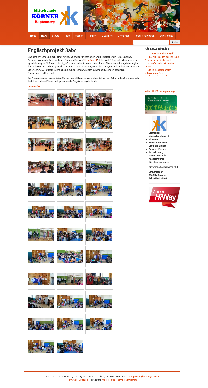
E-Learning (107, 35)
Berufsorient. (166, 35)
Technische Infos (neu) (127, 380)
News (44, 35)
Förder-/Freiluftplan (145, 35)
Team (67, 35)
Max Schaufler (108, 380)
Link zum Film (34, 86)
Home (33, 35)
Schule (55, 35)
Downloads (123, 35)
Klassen (79, 35)
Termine (92, 35)
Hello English (90, 60)
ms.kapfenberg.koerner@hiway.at (143, 376)
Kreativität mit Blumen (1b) (161, 53)
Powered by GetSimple (78, 380)
